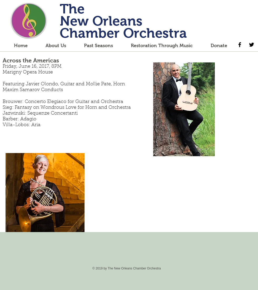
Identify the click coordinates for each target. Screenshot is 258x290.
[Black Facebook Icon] (239, 44)
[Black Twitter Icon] (251, 44)
